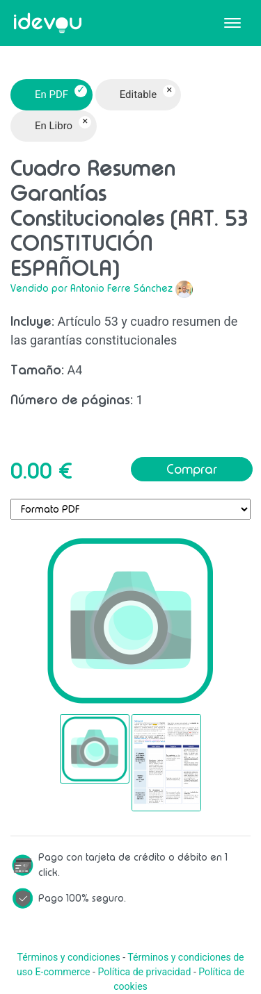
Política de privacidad (144, 971)
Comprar (191, 469)
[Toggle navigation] (232, 23)
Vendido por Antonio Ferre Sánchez (91, 288)
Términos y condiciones (68, 957)
